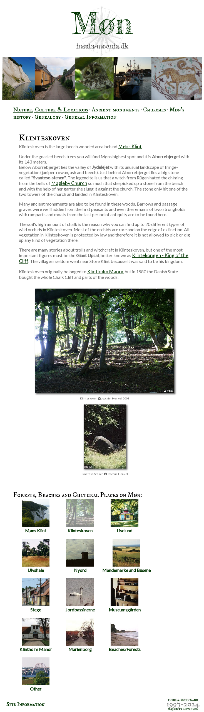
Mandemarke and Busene (126, 556)
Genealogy (47, 117)
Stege (35, 595)
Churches (154, 109)
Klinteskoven (80, 516)
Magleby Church (69, 183)
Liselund (124, 516)
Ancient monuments (116, 109)
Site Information (25, 704)
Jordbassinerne (80, 595)
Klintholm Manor (105, 271)
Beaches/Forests (125, 635)
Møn (102, 23)
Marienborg (80, 635)
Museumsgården (125, 595)
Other (35, 674)
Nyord (80, 556)
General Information (90, 117)
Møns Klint (130, 146)
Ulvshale (35, 556)
